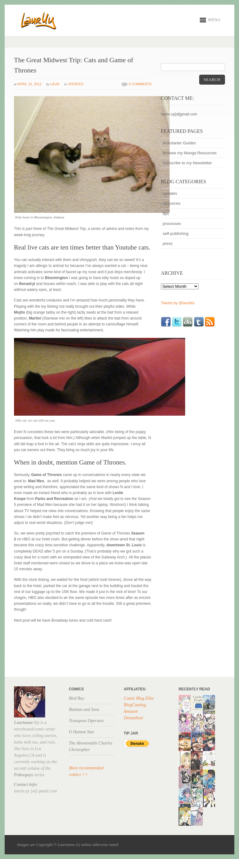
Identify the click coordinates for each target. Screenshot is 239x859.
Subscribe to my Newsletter (187, 163)
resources (171, 203)
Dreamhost (133, 718)
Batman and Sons (84, 709)
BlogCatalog (135, 705)
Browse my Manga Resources (190, 153)
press (168, 243)
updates (75, 84)
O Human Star (81, 732)
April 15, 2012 (29, 84)
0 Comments (140, 84)
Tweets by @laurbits (177, 303)
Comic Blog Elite (139, 698)
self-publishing (176, 233)
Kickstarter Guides (179, 143)
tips (166, 213)
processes (172, 223)
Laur (54, 84)
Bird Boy (76, 698)
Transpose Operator (86, 720)
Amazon (131, 711)
